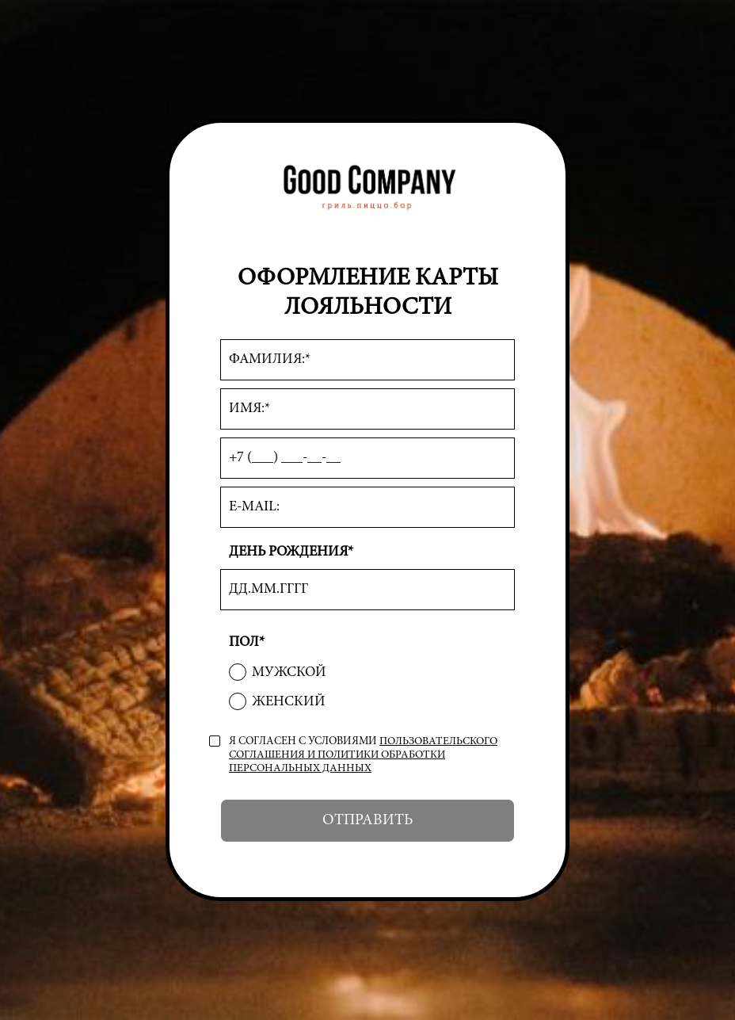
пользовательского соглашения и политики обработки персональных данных (363, 755)
